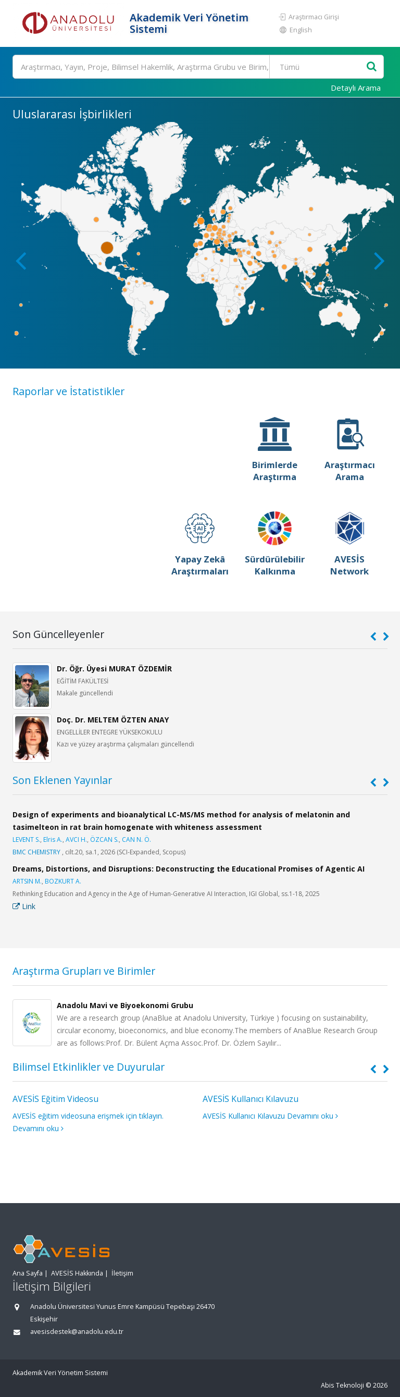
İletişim (122, 1273)
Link (23, 906)
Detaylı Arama (356, 87)
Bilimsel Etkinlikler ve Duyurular (88, 1067)
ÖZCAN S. (104, 839)
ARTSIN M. (27, 881)
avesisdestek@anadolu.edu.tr (76, 1331)
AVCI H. (76, 839)
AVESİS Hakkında (77, 1273)
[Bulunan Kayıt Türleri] (319, 67)
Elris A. (53, 839)
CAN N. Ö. (136, 839)
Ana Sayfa (27, 1273)
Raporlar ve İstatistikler (68, 391)
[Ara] (198, 67)
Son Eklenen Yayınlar (62, 780)
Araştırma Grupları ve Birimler (83, 971)
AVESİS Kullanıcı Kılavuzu (250, 1099)
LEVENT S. (26, 839)
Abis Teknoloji (342, 1385)
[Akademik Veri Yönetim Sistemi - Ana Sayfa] (69, 23)
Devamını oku (38, 1128)
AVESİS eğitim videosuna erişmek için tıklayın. (88, 1116)
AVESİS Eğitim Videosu (55, 1099)
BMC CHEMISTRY (36, 852)
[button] (379, 260)
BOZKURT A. (63, 881)
